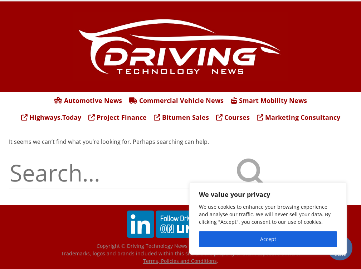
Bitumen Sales (181, 117)
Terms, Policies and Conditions (180, 261)
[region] (268, 219)
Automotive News (88, 100)
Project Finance (117, 117)
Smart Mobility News (269, 100)
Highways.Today (51, 117)
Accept (268, 239)
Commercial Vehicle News (176, 100)
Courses (233, 117)
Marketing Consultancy (298, 117)
